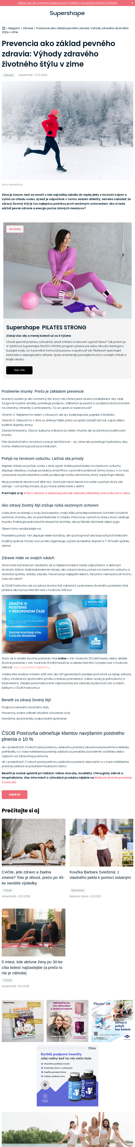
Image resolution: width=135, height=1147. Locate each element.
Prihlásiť (127, 14)
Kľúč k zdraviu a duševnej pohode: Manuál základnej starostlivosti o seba (77, 493)
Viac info (19, 370)
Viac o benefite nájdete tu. (32, 667)
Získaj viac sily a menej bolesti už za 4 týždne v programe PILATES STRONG (67, 3)
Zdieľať (14, 795)
